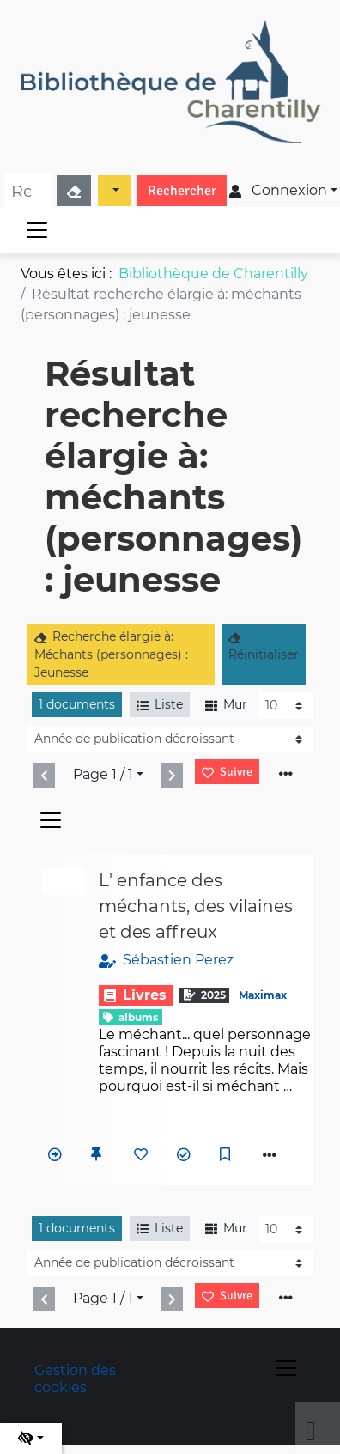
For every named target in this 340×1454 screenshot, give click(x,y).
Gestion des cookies (75, 1379)
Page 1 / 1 (103, 774)
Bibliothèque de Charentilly (213, 273)
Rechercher (182, 190)
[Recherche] (28, 190)
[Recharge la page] (285, 705)
